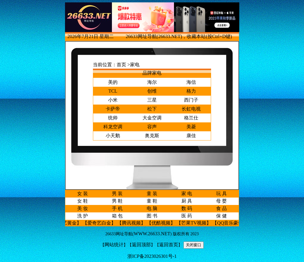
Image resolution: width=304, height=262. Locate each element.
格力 (191, 91)
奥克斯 (152, 135)
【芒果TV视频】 (196, 222)
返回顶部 (141, 244)
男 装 (117, 193)
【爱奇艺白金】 (101, 222)
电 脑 (152, 208)
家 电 (186, 193)
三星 (152, 99)
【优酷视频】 (163, 222)
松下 (152, 108)
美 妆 (82, 208)
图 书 (152, 215)
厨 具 (186, 200)
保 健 (221, 215)
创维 (152, 91)
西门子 (191, 99)
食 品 (221, 208)
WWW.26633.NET (152, 233)
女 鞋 (82, 200)
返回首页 (168, 244)
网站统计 (114, 244)
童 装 (152, 193)
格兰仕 (191, 117)
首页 (121, 64)
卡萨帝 (113, 108)
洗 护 (82, 215)
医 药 (186, 215)
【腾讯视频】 (134, 222)
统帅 (113, 117)
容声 (152, 126)
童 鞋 (152, 200)
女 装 (82, 193)
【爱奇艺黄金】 (67, 222)
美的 (113, 82)
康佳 (191, 135)
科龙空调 (112, 126)
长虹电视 (191, 108)
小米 (113, 99)
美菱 (191, 126)
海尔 (152, 82)
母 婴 (221, 200)
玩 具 (221, 193)
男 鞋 (117, 200)
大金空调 (152, 117)
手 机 (117, 208)
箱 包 (117, 215)
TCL (112, 91)
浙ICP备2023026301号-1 (152, 256)
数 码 (186, 208)
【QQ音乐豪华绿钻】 (237, 222)
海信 (191, 82)
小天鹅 (113, 135)
